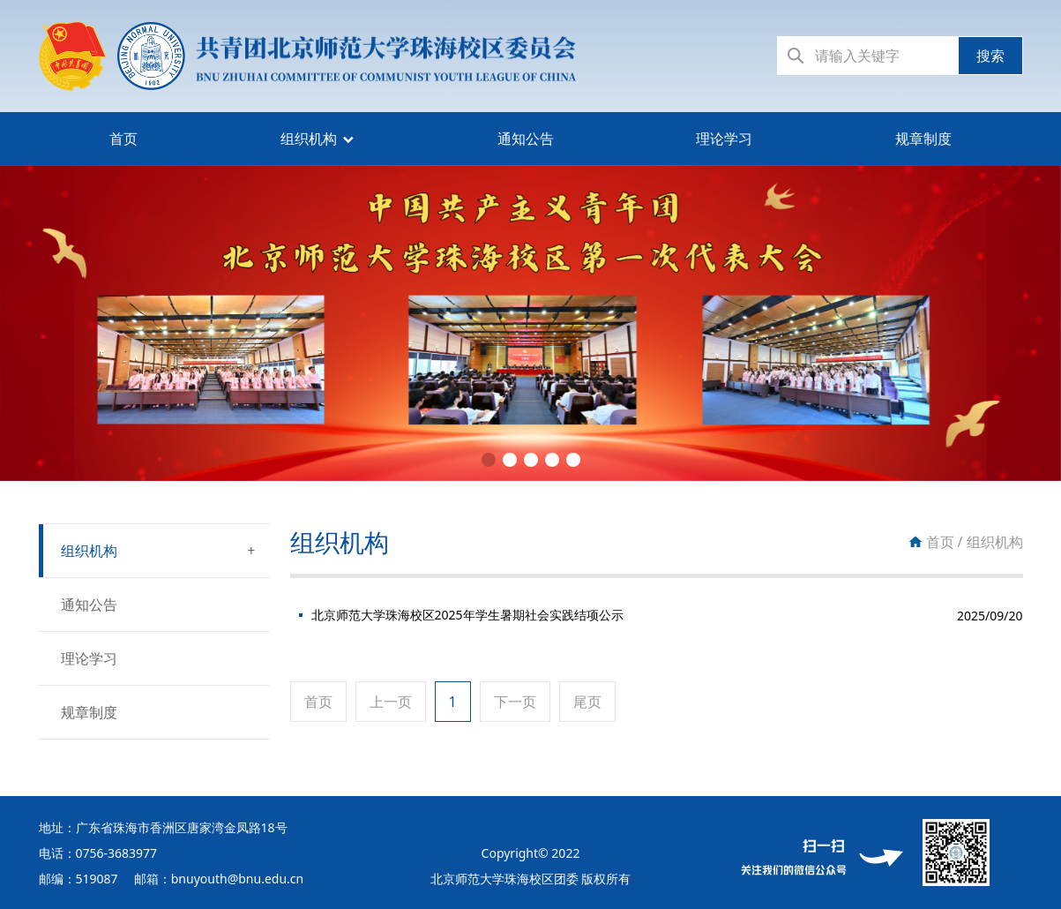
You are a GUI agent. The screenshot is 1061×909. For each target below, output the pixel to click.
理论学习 (724, 138)
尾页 (587, 701)
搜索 (990, 55)
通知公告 (525, 138)
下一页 (515, 701)
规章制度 (923, 138)
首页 (123, 138)
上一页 (391, 701)
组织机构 (308, 138)
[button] (489, 460)
